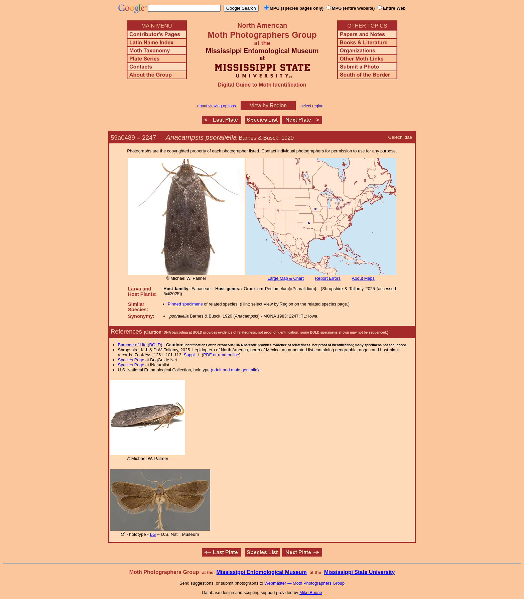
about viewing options (216, 106)
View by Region (268, 105)
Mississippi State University (359, 572)
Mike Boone (310, 592)
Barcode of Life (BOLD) (140, 344)
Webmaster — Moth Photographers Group (304, 583)
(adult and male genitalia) (235, 369)
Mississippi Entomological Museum (261, 572)
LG (153, 534)
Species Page (131, 359)
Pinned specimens (185, 304)
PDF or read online (221, 354)
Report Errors (328, 278)
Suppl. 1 (192, 354)
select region (312, 106)
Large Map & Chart (286, 278)
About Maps (363, 278)
